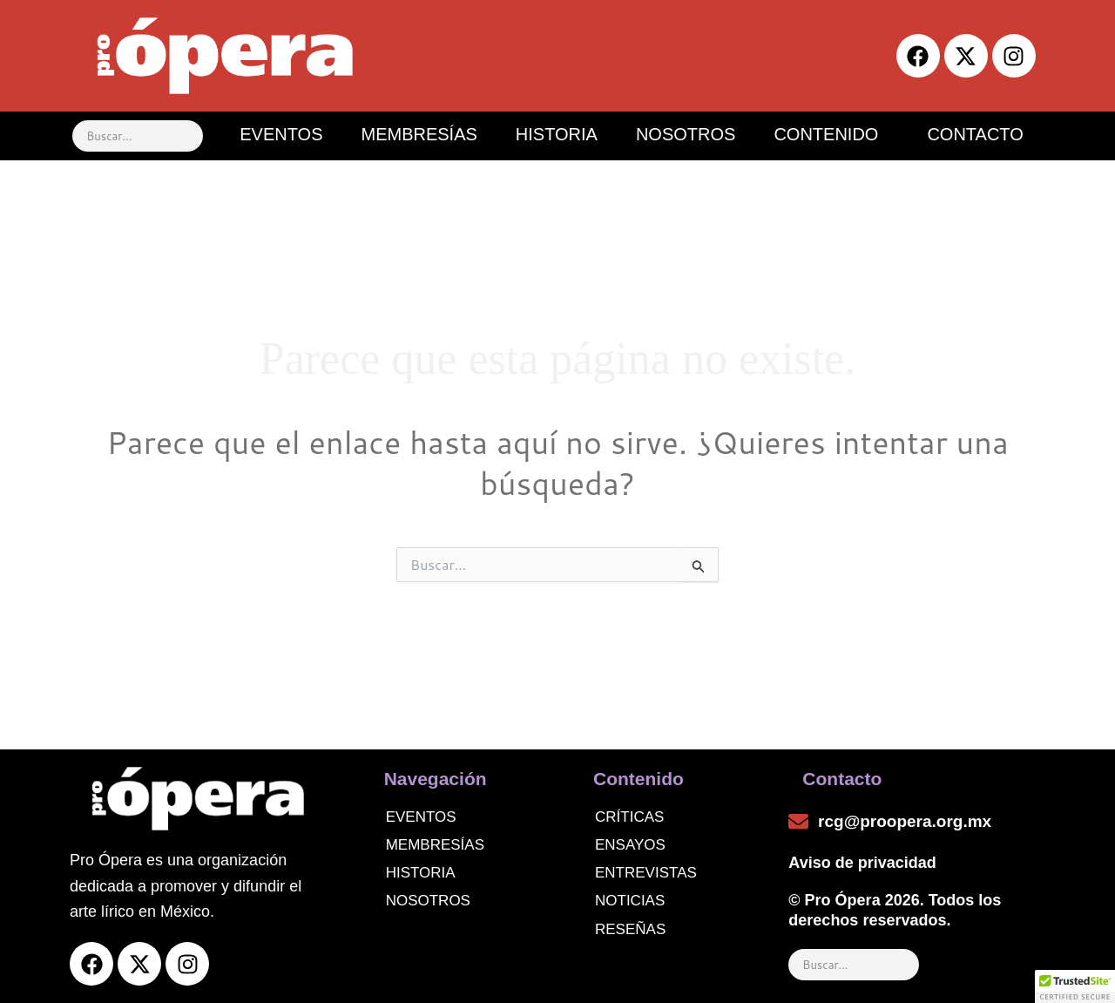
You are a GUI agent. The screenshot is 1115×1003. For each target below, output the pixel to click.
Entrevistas (646, 872)
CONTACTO (975, 134)
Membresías (435, 845)
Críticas (629, 817)
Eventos (421, 817)
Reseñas (630, 929)
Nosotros (428, 900)
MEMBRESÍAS (418, 134)
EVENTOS (281, 134)
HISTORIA (557, 134)
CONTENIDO (826, 134)
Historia (421, 872)
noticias (630, 900)
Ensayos (630, 845)
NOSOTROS (685, 134)
